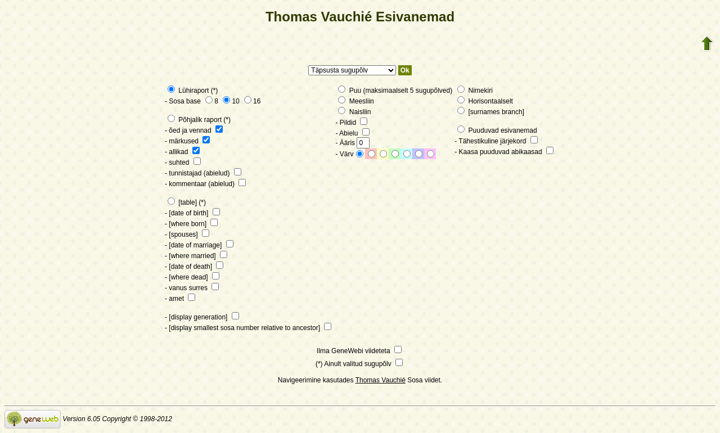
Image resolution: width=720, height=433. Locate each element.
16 (252, 101)
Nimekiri (475, 90)
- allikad (182, 152)
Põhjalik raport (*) (199, 120)
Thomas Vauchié (381, 380)
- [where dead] (192, 277)
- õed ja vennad (194, 130)
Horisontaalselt (485, 101)
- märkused (187, 141)
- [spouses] (187, 234)
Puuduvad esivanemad (497, 130)
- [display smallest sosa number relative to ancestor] (248, 328)
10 (231, 101)
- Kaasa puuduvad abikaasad (504, 152)
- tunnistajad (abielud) (203, 173)
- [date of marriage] (199, 245)
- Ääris (352, 143)
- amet (180, 299)
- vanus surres (192, 288)
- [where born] (191, 224)
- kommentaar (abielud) (205, 184)
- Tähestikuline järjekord (496, 141)
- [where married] (196, 256)
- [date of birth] (192, 213)
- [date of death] (194, 266)
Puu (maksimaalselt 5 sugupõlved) (395, 90)
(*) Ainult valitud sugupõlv (359, 364)
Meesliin (356, 101)
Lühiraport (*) (193, 90)
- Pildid (351, 123)
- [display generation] (202, 317)
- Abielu (352, 133)
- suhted (183, 162)
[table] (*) (187, 202)
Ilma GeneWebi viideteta (359, 351)
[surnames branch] (490, 112)
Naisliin (354, 112)
